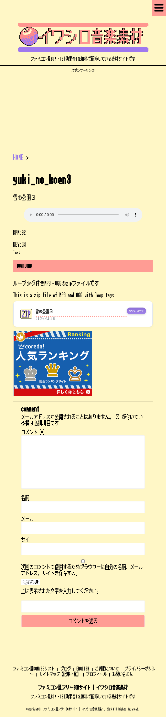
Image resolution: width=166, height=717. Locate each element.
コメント (32, 432)
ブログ (66, 668)
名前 (25, 498)
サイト (27, 540)
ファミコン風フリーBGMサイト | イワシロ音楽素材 (83, 688)
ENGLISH (83, 668)
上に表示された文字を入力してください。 (61, 591)
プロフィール (96, 674)
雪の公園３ (44, 311)
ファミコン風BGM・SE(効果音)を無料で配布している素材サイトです (83, 696)
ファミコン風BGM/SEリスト (34, 668)
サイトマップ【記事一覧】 (60, 674)
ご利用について (107, 668)
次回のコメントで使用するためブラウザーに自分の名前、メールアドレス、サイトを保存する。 (82, 570)
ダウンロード (136, 311)
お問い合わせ (123, 674)
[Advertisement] (83, 109)
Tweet (16, 252)
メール (27, 519)
